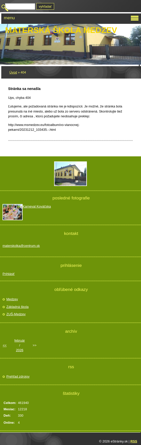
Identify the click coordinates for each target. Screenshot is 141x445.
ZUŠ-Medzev (16, 314)
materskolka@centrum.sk (21, 246)
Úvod (13, 72)
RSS (133, 441)
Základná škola (17, 307)
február (19, 340)
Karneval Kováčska (37, 206)
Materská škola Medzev (61, 30)
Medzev (12, 299)
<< (5, 345)
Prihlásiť (9, 274)
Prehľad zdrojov (17, 376)
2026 (19, 350)
